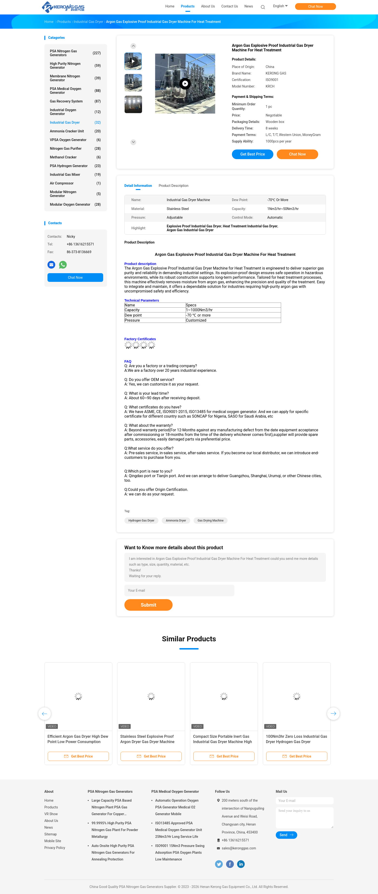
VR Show (51, 814)
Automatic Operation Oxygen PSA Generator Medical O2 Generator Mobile (177, 807)
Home (49, 800)
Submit (148, 605)
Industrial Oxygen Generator (75, 112)
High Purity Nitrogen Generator (75, 65)
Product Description (173, 186)
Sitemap (50, 834)
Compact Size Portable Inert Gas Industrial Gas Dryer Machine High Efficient (222, 741)
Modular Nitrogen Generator (75, 194)
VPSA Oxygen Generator (75, 139)
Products (51, 807)
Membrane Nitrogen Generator (75, 78)
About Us (51, 821)
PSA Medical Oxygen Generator (75, 91)
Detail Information (138, 186)
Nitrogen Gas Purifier (75, 148)
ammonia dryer (176, 520)
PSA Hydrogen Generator (75, 165)
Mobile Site (52, 841)
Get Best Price (252, 154)
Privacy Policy (54, 848)
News (48, 827)
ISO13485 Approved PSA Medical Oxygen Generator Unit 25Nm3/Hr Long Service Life (178, 830)
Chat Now (315, 6)
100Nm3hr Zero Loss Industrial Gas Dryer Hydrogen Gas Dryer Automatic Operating (296, 741)
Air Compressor (75, 183)
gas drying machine (210, 520)
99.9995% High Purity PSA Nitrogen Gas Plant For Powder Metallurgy (115, 830)
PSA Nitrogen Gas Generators (75, 53)
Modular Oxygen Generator (75, 204)
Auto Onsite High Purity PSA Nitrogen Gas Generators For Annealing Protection (113, 852)
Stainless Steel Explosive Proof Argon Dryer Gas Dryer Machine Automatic (147, 741)
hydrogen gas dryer (141, 520)
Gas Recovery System (75, 101)
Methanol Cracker (75, 157)
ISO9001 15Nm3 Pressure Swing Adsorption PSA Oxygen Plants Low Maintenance (179, 852)
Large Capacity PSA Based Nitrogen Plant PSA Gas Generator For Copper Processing (112, 808)
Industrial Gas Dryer (75, 122)
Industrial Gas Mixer (75, 174)
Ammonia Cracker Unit (75, 131)
